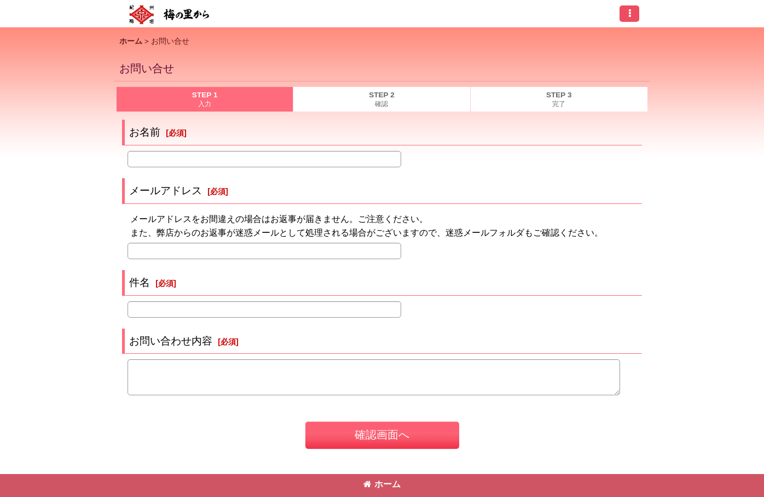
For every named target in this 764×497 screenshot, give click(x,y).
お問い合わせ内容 (170, 341)
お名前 (144, 132)
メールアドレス (165, 190)
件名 (139, 282)
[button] (629, 13)
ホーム (382, 484)
